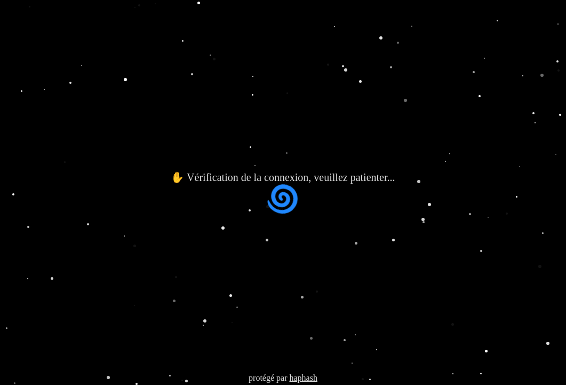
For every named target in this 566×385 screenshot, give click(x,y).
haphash (303, 377)
